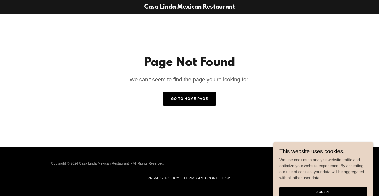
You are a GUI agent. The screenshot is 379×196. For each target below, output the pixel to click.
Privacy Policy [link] (163, 178)
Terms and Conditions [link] (207, 178)
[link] (189, 7)
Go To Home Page (189, 99)
